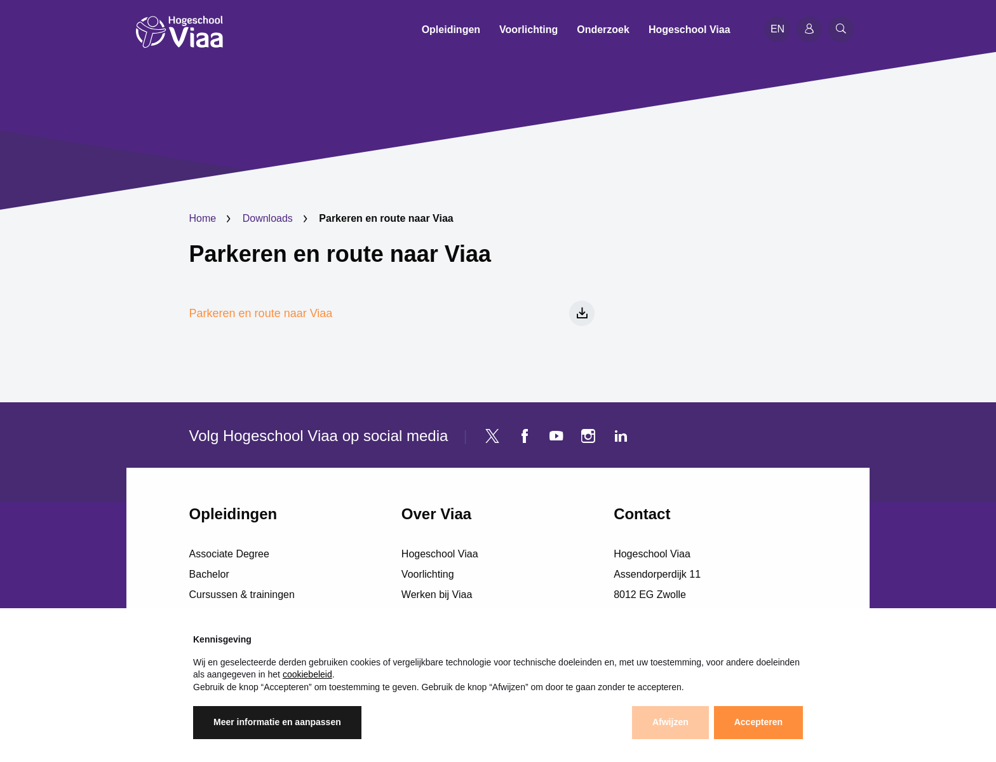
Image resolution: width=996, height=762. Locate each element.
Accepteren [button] (758, 723)
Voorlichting (427, 574)
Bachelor (209, 574)
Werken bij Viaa (436, 594)
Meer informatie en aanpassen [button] (277, 723)
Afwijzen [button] (670, 723)
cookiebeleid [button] (307, 674)
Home (203, 218)
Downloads (268, 218)
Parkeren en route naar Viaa (340, 254)
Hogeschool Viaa (439, 553)
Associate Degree (229, 553)
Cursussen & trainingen (242, 594)
